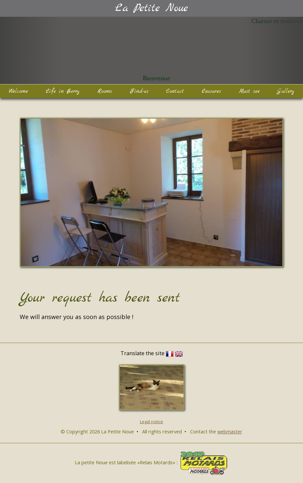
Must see (249, 91)
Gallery (285, 91)
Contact (175, 91)
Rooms (104, 91)
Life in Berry (62, 91)
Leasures (211, 91)
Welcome (18, 91)
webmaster (229, 431)
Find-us (139, 91)
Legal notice (151, 422)
